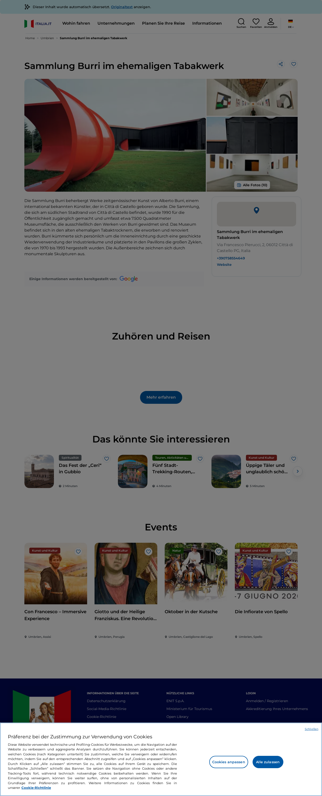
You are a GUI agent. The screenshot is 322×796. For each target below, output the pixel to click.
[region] (161, 759)
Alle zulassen (268, 762)
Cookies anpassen (228, 762)
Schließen (311, 729)
